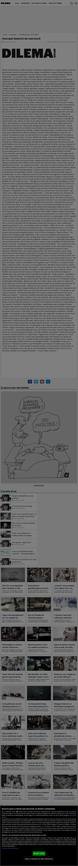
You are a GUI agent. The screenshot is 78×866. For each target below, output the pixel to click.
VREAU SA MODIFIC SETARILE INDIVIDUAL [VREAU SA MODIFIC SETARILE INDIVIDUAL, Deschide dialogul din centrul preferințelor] (39, 859)
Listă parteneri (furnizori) (10, 848)
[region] (39, 835)
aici (42, 826)
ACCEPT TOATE (39, 853)
